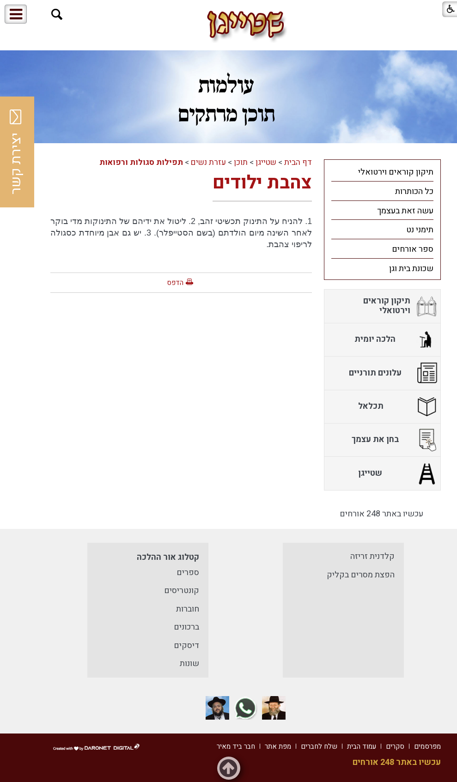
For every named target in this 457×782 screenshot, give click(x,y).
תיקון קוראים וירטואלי (395, 172)
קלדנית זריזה (372, 556)
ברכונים (186, 627)
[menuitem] (382, 172)
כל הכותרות (414, 191)
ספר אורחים (412, 249)
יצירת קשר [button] (16, 151)
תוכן (241, 162)
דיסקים (186, 645)
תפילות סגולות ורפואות (141, 162)
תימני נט (419, 230)
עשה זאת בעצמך (405, 211)
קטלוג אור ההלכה (168, 557)
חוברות (187, 609)
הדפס (175, 283)
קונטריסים (181, 590)
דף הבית (298, 162)
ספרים (188, 572)
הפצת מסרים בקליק (361, 575)
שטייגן (266, 162)
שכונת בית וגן (411, 268)
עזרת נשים (208, 162)
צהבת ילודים (262, 182)
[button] (57, 14)
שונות (189, 663)
